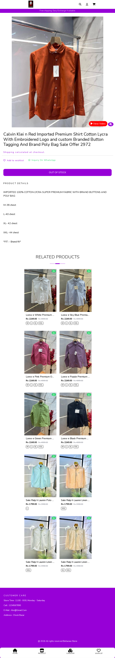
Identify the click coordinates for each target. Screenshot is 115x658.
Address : (14, 615)
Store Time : (24, 600)
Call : (12, 605)
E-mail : (15, 610)
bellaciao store (70, 641)
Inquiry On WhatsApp (42, 160)
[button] (94, 4)
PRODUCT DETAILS (16, 183)
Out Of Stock (57, 172)
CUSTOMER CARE (15, 595)
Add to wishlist (13, 160)
